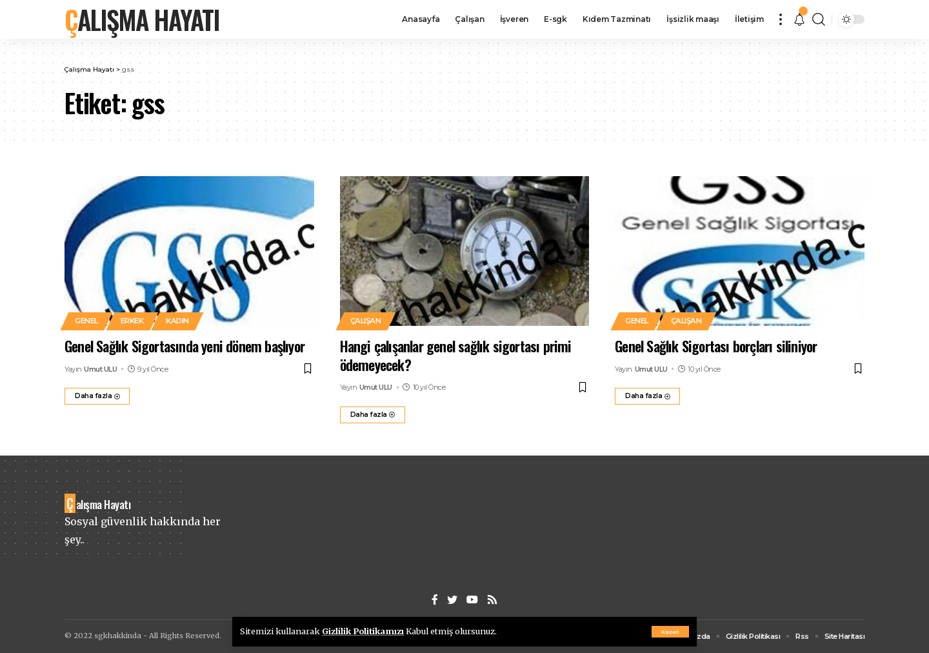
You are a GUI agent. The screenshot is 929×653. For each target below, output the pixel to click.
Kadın (177, 320)
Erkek (132, 320)
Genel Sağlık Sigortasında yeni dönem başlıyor (185, 346)
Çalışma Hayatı (142, 19)
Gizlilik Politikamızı (363, 631)
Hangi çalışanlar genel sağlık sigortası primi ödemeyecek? (456, 355)
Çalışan (365, 320)
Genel (86, 320)
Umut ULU (100, 369)
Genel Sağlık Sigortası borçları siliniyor (716, 346)
